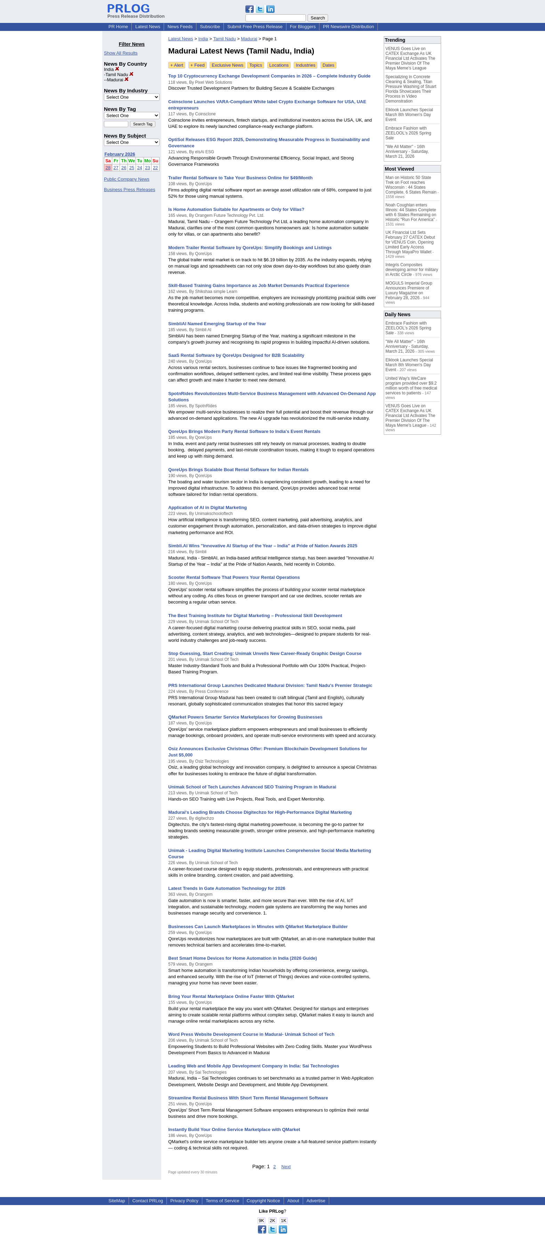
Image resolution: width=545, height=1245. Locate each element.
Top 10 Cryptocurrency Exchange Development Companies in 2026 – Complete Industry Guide (269, 76)
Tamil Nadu (119, 74)
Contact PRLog (147, 1200)
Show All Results (121, 53)
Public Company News (126, 179)
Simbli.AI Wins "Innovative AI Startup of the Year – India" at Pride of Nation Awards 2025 (262, 545)
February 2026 (120, 154)
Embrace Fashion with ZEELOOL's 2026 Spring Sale (408, 133)
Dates (328, 65)
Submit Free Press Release (255, 26)
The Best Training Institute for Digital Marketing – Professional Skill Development (255, 615)
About (293, 1200)
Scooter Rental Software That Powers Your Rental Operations (234, 577)
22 (155, 167)
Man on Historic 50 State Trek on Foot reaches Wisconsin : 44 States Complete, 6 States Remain (411, 185)
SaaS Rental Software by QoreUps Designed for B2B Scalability (236, 355)
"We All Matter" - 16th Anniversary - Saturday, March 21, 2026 (407, 151)
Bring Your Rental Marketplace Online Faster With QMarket (231, 996)
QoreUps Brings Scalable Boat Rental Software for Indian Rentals (238, 469)
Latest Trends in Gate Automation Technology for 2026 (226, 888)
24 (139, 167)
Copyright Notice (263, 1200)
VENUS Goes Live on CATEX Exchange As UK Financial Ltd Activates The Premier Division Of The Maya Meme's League (410, 58)
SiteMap (116, 1200)
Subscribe (210, 26)
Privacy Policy (184, 1200)
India (111, 69)
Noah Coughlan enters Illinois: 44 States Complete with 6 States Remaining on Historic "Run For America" (410, 212)
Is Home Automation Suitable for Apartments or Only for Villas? (236, 209)
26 (123, 167)
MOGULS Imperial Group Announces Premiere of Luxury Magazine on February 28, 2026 (408, 290)
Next (286, 1166)
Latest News (147, 26)
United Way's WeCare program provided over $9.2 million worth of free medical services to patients (411, 385)
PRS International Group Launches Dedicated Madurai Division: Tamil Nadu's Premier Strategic (270, 685)
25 (131, 167)
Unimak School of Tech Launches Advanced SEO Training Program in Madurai (252, 786)
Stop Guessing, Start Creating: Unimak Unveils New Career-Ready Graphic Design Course (264, 653)
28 (108, 167)
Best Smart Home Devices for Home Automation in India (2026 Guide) (242, 958)
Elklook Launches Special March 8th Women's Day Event (409, 114)
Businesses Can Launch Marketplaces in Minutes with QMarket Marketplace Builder (258, 926)
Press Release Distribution (136, 13)
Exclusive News (227, 65)
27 (115, 167)
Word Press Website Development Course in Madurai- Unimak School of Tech (251, 1034)
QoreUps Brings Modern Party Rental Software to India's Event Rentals (244, 431)
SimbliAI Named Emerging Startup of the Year (217, 323)
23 (147, 167)
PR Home (118, 26)
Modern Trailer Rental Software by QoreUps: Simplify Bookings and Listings (250, 247)
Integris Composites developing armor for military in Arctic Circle (411, 269)
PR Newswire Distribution (348, 26)
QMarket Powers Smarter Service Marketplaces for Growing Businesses (245, 717)
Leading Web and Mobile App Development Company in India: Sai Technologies (253, 1065)
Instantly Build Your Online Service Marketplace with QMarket (234, 1129)
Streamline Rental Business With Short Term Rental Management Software (248, 1097)
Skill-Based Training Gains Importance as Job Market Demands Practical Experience (258, 285)
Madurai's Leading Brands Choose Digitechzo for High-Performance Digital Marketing (260, 812)
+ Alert (176, 65)
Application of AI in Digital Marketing (207, 507)
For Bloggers (303, 26)
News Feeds (180, 26)
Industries (305, 65)
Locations (279, 65)
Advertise (316, 1200)
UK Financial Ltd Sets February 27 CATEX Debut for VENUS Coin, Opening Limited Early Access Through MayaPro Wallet (410, 242)
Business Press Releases (129, 189)
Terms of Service (222, 1200)
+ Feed (197, 65)
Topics (255, 65)
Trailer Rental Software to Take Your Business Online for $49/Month (240, 177)
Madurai (118, 79)
